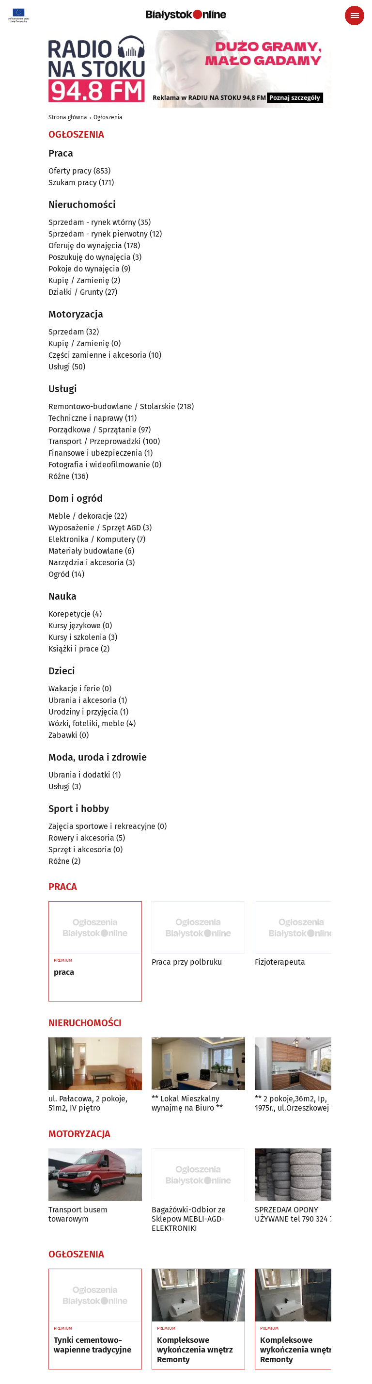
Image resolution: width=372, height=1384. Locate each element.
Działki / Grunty (75, 292)
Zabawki (63, 735)
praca (64, 972)
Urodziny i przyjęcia (83, 711)
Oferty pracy (70, 170)
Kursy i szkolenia (77, 637)
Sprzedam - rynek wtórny (92, 222)
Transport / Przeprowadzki (94, 441)
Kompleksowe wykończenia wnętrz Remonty (195, 1350)
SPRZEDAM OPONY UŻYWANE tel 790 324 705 (298, 1214)
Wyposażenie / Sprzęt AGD (94, 527)
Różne (59, 476)
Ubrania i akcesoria (82, 700)
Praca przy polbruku (187, 962)
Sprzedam (66, 331)
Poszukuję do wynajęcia (89, 257)
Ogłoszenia (108, 117)
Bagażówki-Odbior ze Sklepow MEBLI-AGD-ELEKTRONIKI (189, 1219)
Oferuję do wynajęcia (85, 245)
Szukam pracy (72, 182)
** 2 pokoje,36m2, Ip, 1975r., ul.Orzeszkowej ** (296, 1103)
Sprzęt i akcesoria (79, 849)
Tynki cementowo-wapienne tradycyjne (92, 1345)
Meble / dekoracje (80, 516)
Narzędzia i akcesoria (86, 562)
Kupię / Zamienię (78, 280)
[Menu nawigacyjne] (354, 15)
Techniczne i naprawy (85, 418)
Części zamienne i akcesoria (97, 355)
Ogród (59, 574)
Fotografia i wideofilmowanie (99, 464)
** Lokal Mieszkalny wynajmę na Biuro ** (187, 1103)
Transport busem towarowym (78, 1214)
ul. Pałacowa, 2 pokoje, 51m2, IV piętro (87, 1103)
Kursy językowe (74, 625)
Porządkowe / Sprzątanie (92, 429)
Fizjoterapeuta (280, 962)
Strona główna (67, 117)
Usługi (59, 366)
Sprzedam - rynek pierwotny (98, 234)
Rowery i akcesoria (81, 838)
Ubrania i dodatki (79, 774)
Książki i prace (73, 648)
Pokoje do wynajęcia (84, 268)
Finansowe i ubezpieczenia (95, 453)
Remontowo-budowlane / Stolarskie (111, 406)
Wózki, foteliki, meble (86, 723)
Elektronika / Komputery (91, 539)
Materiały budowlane (85, 551)
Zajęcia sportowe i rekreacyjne (101, 826)
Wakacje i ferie (74, 688)
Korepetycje (69, 614)
